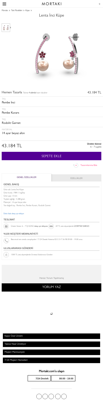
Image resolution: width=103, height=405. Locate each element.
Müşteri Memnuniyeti (15, 352)
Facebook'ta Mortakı (39, 396)
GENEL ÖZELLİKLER (26, 177)
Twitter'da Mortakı (45, 396)
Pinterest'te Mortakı (51, 396)
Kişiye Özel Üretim (14, 336)
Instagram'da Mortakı (58, 396)
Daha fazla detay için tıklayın (14, 214)
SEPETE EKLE (52, 156)
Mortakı (5, 11)
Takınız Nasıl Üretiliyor (15, 344)
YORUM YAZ (51, 287)
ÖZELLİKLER (76, 178)
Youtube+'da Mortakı (64, 396)
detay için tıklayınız (41, 226)
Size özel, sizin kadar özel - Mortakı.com (51, 3)
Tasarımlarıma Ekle (88, 165)
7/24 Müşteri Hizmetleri (16, 360)
